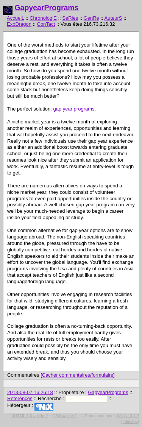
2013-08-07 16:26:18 (30, 392)
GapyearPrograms (46, 7)
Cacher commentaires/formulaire (78, 375)
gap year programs (73, 109)
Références (19, 398)
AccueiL (15, 18)
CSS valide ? (64, 415)
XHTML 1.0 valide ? (29, 415)
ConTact (46, 24)
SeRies (70, 18)
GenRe (91, 18)
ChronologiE (43, 18)
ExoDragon (19, 24)
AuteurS (113, 18)
